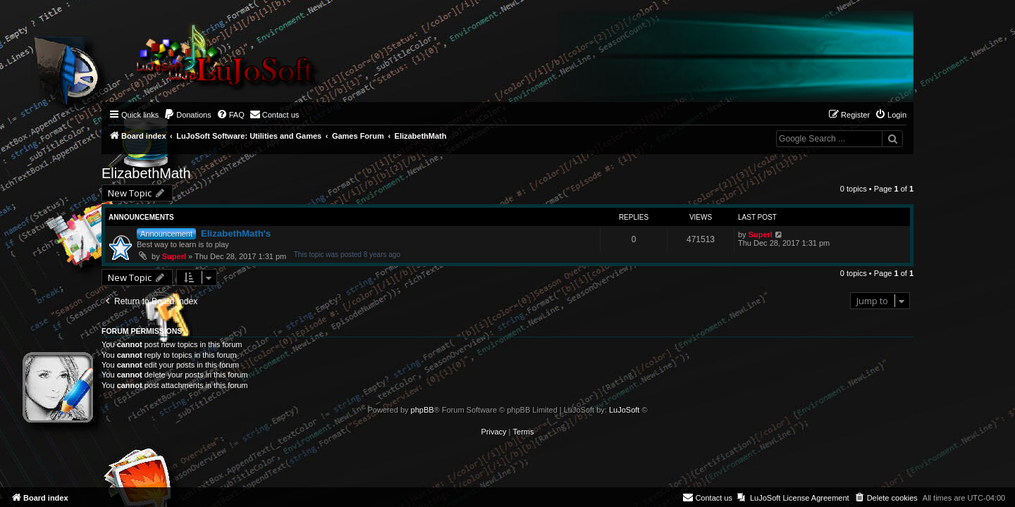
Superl (174, 256)
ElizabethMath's (236, 233)
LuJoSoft (624, 410)
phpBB (422, 410)
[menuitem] (187, 114)
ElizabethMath (146, 173)
